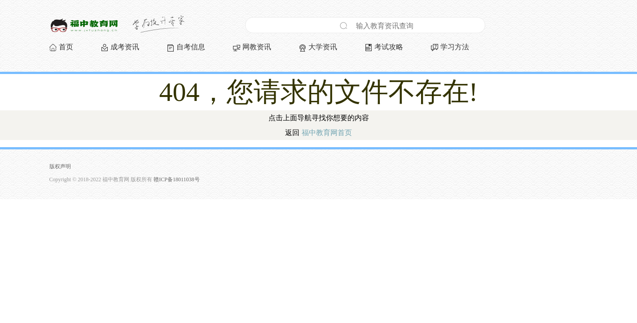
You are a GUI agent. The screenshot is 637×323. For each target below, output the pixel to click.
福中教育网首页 (327, 132)
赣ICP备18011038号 (176, 179)
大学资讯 (322, 47)
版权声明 (60, 166)
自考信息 (190, 47)
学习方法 (454, 47)
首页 (66, 47)
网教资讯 (256, 47)
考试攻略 (388, 47)
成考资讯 (124, 47)
